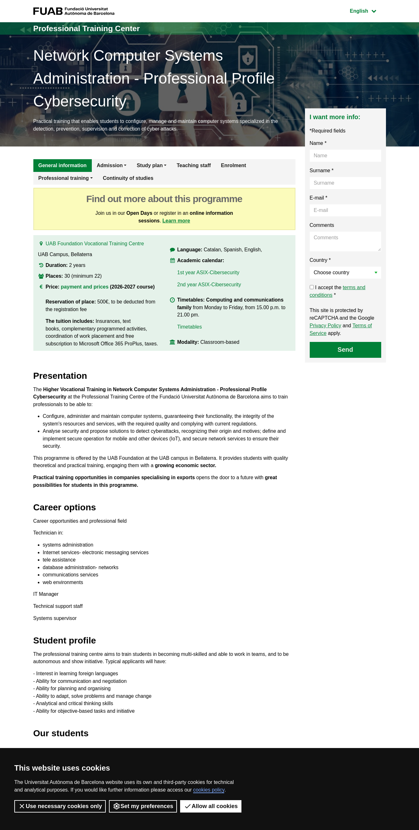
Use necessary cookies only (60, 806)
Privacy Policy (325, 326)
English (367, 10)
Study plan (150, 166)
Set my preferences (143, 806)
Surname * (322, 171)
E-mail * (319, 198)
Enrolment (233, 166)
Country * (320, 260)
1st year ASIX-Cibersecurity (208, 275)
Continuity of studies (128, 178)
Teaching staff (194, 166)
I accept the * (338, 291)
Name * (318, 143)
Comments (322, 225)
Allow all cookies (211, 806)
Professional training (63, 178)
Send (345, 350)
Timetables (189, 330)
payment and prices (85, 288)
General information (62, 166)
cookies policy (208, 790)
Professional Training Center (89, 28)
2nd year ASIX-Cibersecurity (209, 287)
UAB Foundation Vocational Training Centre (95, 245)
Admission (110, 166)
